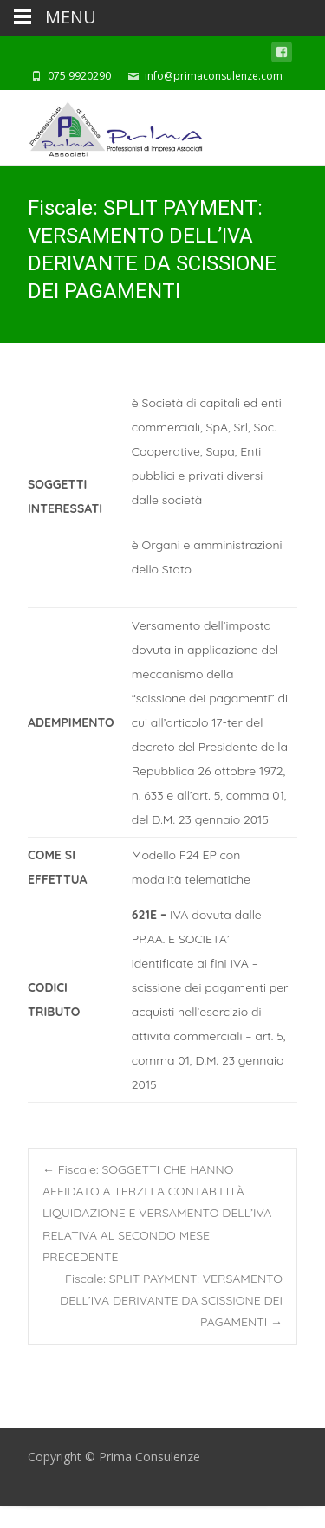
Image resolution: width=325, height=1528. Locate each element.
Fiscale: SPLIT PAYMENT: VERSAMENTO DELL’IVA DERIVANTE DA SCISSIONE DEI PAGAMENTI (171, 1300)
